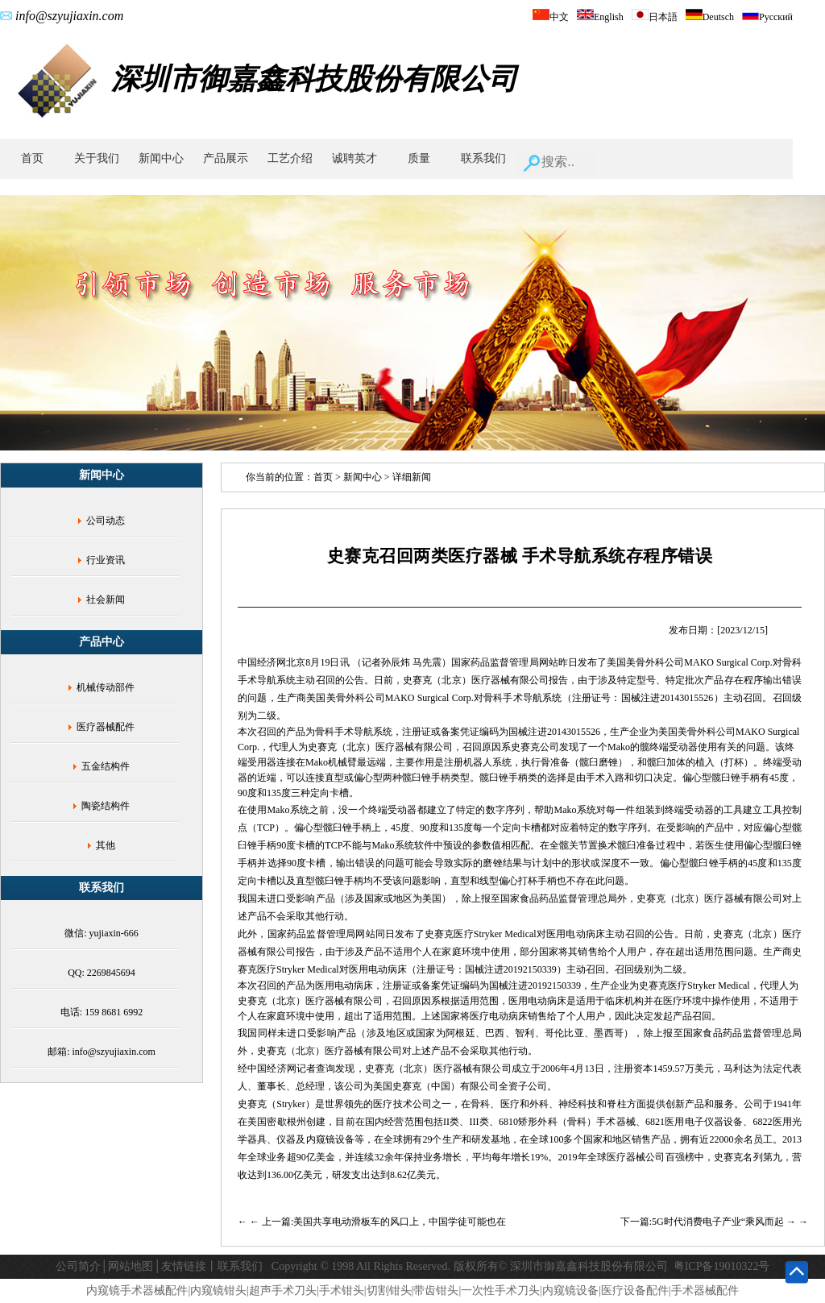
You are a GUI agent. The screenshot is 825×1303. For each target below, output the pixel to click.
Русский (767, 17)
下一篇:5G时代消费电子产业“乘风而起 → (709, 1221)
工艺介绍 (290, 158)
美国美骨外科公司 (345, 697)
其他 (105, 845)
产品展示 (225, 158)
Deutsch (710, 17)
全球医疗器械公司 (626, 1157)
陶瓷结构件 (105, 805)
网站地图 (130, 1266)
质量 (419, 158)
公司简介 (78, 1266)
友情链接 (183, 1266)
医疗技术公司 (402, 1104)
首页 (32, 158)
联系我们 (483, 158)
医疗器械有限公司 (510, 680)
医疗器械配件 (106, 726)
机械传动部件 (106, 687)
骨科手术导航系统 (522, 697)
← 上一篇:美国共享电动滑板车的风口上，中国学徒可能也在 (378, 1221)
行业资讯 (105, 560)
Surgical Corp (444, 697)
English (600, 17)
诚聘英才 (354, 158)
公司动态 (105, 520)
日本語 (655, 17)
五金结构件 (105, 766)
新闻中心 (161, 158)
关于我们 (96, 158)
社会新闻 (105, 599)
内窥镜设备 (330, 1139)
